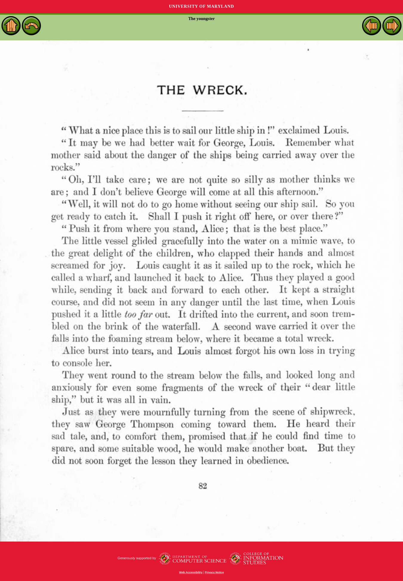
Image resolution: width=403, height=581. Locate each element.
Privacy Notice (214, 572)
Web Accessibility (190, 572)
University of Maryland (201, 6)
